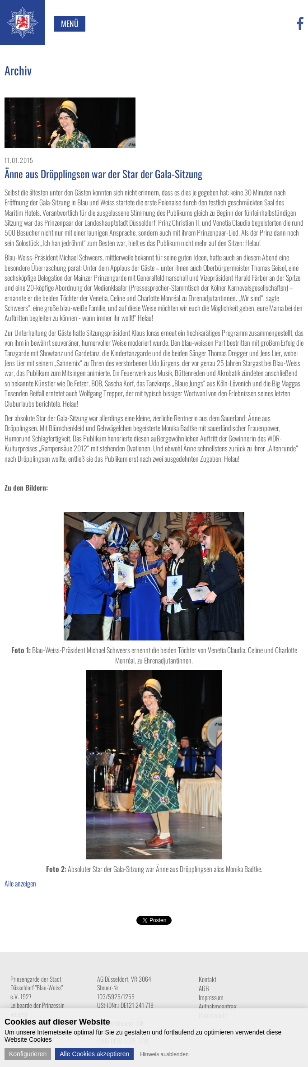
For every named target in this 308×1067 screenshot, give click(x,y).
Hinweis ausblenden (164, 1054)
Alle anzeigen (20, 883)
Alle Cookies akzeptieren (94, 1054)
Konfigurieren (28, 1054)
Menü (70, 23)
